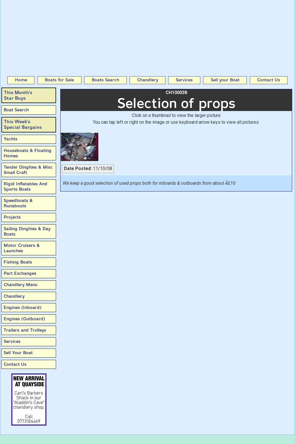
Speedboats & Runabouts (18, 203)
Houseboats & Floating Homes (28, 153)
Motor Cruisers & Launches (22, 248)
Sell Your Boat (18, 352)
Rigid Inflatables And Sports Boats (25, 186)
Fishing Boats (18, 262)
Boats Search (105, 79)
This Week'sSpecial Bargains (23, 124)
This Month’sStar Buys (18, 95)
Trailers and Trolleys (25, 330)
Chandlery (147, 79)
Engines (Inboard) (22, 307)
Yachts (10, 139)
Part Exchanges (20, 273)
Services (184, 79)
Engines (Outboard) (24, 318)
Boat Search (16, 109)
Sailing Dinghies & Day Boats (27, 231)
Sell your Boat (225, 79)
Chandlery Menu (20, 284)
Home (21, 79)
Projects (12, 217)
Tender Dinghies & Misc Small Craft (28, 170)
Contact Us (268, 79)
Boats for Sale (59, 79)
